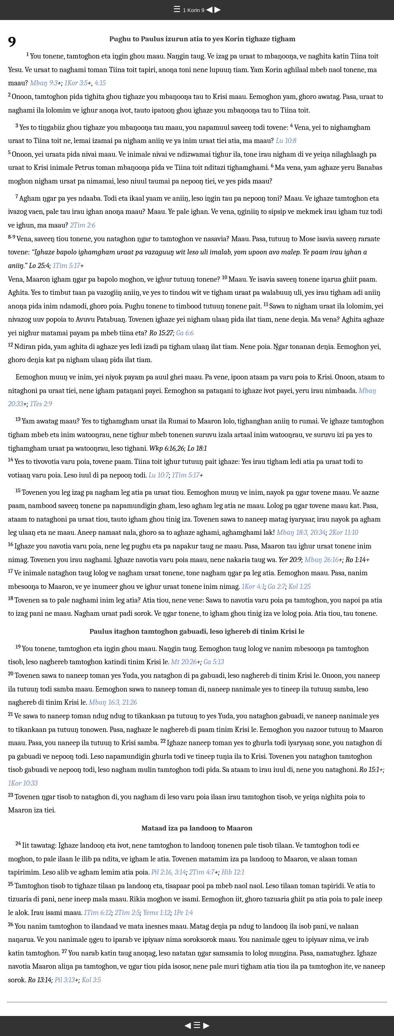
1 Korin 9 (194, 10)
